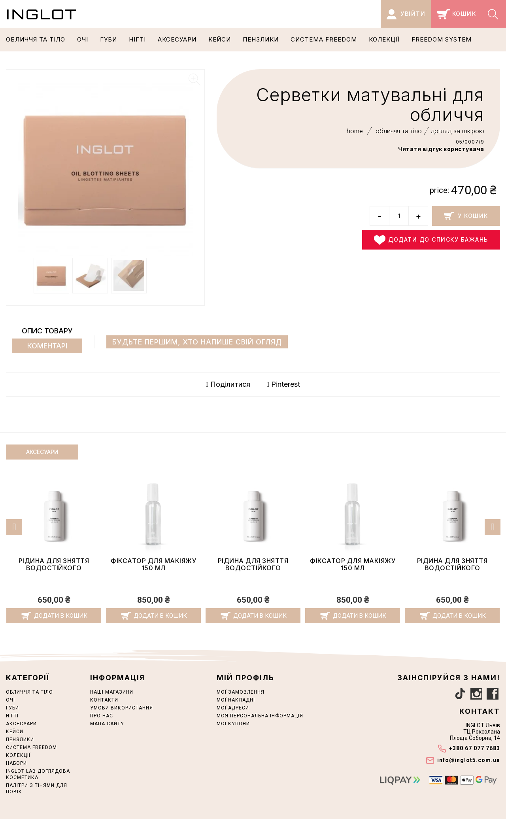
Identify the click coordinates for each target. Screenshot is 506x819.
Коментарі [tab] (47, 346)
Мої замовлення (240, 692)
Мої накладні (236, 700)
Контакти (104, 700)
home (355, 131)
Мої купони (233, 723)
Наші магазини (111, 692)
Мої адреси (233, 708)
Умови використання (121, 708)
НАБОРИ (16, 763)
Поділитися (228, 384)
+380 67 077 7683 (474, 748)
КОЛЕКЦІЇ (384, 39)
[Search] (494, 14)
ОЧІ (82, 39)
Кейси (219, 39)
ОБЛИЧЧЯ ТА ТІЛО (35, 39)
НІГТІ (137, 39)
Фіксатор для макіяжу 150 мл (53, 564)
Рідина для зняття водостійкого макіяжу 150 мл (153, 568)
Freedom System (442, 39)
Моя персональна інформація (260, 716)
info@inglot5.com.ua (468, 760)
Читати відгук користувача (441, 149)
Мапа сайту (107, 723)
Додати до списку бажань (431, 240)
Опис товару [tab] (47, 331)
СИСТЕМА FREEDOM (324, 39)
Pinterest (283, 384)
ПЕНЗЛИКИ (261, 39)
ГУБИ (108, 39)
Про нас (101, 716)
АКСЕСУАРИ (177, 39)
